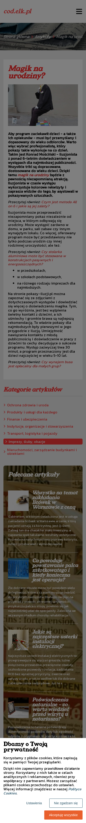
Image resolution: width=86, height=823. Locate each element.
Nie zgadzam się (66, 803)
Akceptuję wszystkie (63, 815)
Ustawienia (34, 803)
